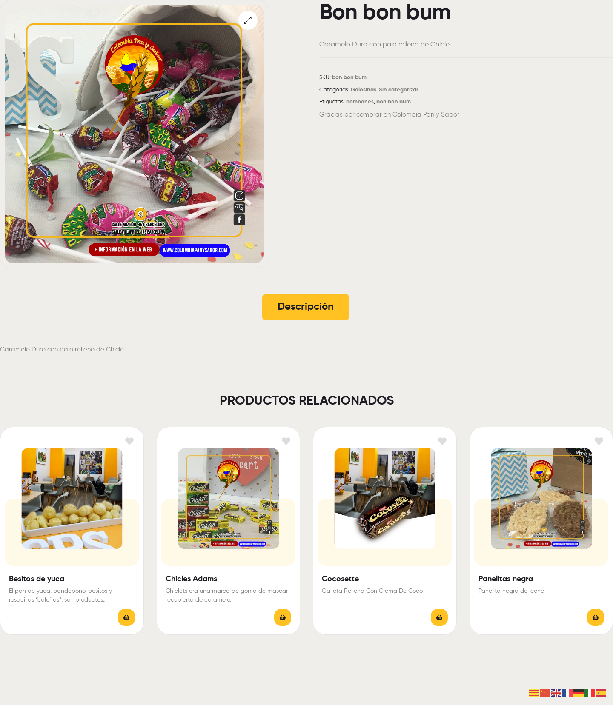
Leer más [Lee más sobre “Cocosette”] (439, 617)
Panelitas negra (505, 579)
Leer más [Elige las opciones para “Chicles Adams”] (282, 617)
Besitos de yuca (36, 579)
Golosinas (363, 90)
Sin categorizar (398, 90)
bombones (360, 102)
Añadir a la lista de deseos (129, 441)
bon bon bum (393, 102)
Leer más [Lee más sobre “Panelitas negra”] (595, 617)
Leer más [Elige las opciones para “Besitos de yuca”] (126, 617)
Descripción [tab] (306, 307)
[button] (248, 20)
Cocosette (340, 579)
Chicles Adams (191, 579)
